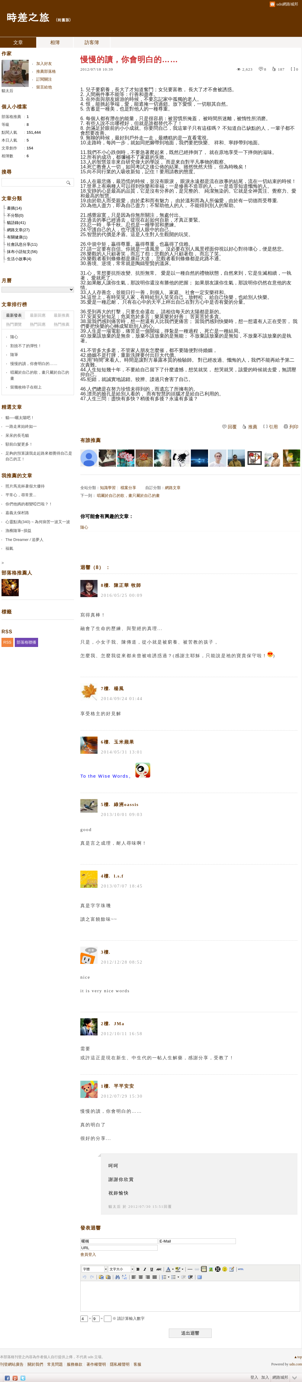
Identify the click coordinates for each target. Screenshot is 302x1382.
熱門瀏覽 (14, 324)
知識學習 (108, 487)
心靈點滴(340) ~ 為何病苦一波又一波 (37, 522)
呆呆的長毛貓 (17, 435)
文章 (18, 42)
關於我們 (35, 1364)
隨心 (84, 527)
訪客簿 (92, 42)
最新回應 (38, 315)
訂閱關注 (44, 79)
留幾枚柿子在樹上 (26, 387)
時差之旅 (28, 16)
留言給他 (44, 87)
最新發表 (14, 315)
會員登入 (88, 1254)
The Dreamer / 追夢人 (24, 539)
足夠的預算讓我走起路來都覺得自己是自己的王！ (38, 456)
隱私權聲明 (120, 1364)
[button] (95, 1269)
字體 (86, 1269)
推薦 (252, 426)
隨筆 (14, 354)
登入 (254, 1377)
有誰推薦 (90, 440)
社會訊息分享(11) (22, 244)
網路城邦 (280, 1377)
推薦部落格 (46, 71)
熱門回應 (38, 324)
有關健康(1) (17, 237)
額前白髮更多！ (19, 444)
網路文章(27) (18, 230)
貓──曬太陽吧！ (19, 417)
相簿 (55, 42)
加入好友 (44, 63)
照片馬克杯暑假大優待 (25, 486)
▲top (298, 1357)
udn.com (295, 1364)
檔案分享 (128, 487)
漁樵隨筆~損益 (18, 530)
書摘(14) (14, 208)
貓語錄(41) (16, 222)
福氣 (9, 548)
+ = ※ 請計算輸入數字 (112, 1318)
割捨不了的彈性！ (26, 346)
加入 (265, 1377)
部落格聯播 (26, 642)
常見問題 (55, 1364)
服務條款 (74, 1364)
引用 (273, 426)
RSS (7, 642)
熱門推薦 (61, 324)
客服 (137, 1364)
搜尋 (68, 182)
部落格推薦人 (17, 572)
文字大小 (116, 1269)
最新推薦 (61, 315)
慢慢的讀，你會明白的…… (33, 363)
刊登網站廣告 (12, 1364)
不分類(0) (15, 215)
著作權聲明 (96, 1364)
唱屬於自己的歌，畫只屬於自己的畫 (128, 495)
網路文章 (173, 487)
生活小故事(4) (19, 259)
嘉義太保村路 (17, 512)
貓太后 (114, 1206)
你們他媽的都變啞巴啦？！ (29, 504)
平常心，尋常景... (20, 495)
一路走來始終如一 (21, 426)
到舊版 (63, 20)
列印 (293, 426)
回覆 (232, 426)
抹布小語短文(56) (22, 251)
